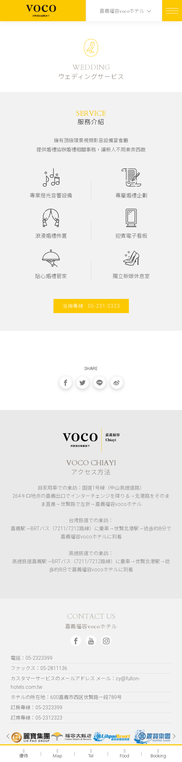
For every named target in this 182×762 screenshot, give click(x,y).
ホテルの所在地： (66, 697)
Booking (158, 753)
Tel (90, 753)
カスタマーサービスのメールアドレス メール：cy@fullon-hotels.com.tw (75, 683)
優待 (23, 753)
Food (124, 753)
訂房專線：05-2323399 (36, 707)
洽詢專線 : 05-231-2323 (91, 306)
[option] (30, 736)
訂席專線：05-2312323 (36, 718)
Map (57, 753)
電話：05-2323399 (31, 658)
